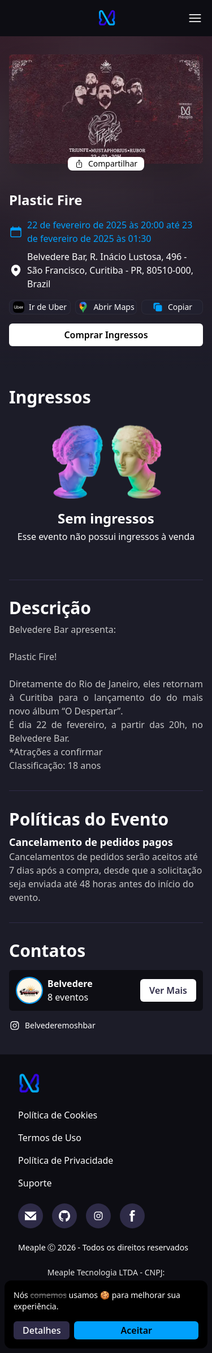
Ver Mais (168, 990)
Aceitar (136, 1330)
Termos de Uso (49, 1137)
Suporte (35, 1183)
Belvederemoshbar (60, 1025)
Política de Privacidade (65, 1160)
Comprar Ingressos (106, 335)
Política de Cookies (57, 1115)
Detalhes (41, 1330)
